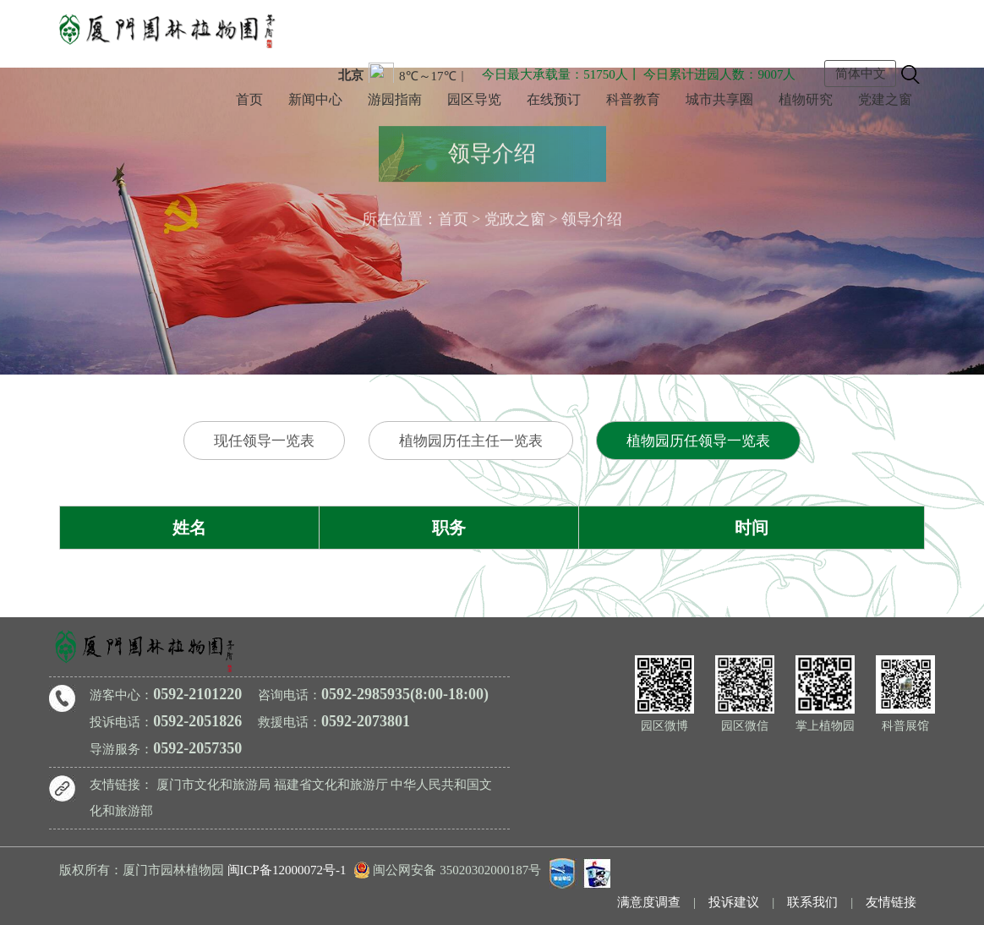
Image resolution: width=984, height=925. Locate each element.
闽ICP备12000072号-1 (287, 870)
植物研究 (806, 99)
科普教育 (633, 99)
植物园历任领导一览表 (698, 441)
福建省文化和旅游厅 (331, 784)
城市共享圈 (719, 99)
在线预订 (554, 99)
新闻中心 (315, 99)
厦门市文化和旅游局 (213, 784)
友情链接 (891, 902)
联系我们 (812, 902)
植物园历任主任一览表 (471, 441)
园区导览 (474, 99)
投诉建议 (733, 902)
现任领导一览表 (264, 441)
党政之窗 (514, 215)
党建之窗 (885, 99)
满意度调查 (649, 902)
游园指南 (395, 99)
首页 (249, 99)
